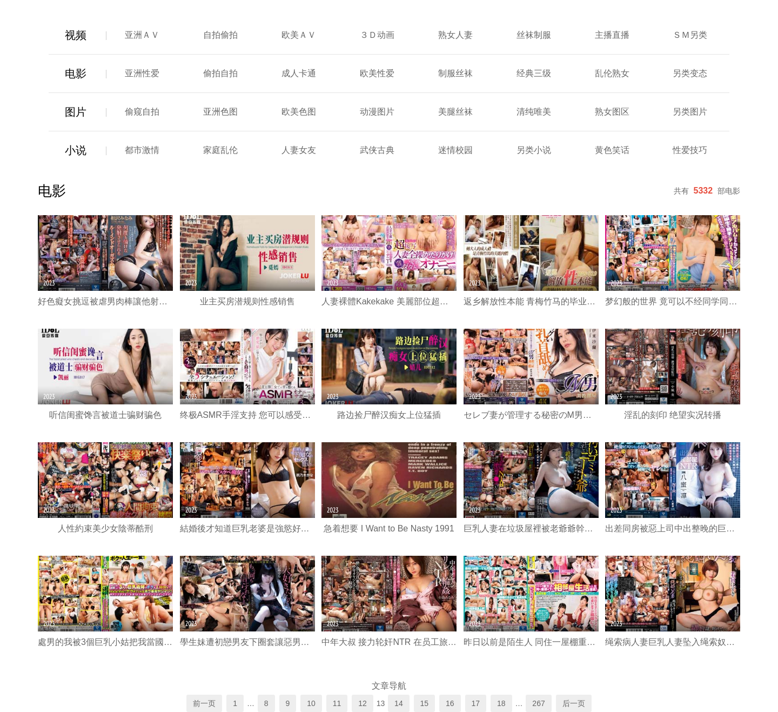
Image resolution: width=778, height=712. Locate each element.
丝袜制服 (534, 34)
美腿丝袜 (455, 111)
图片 (75, 112)
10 (311, 703)
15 (424, 703)
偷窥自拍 (142, 111)
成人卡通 (298, 73)
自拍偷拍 (220, 34)
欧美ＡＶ (298, 34)
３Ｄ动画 (377, 34)
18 (501, 703)
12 (362, 703)
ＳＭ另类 (690, 34)
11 (337, 703)
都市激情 (142, 150)
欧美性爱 (377, 73)
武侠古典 (377, 150)
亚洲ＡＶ (142, 34)
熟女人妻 (455, 34)
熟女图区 (612, 111)
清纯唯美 (534, 111)
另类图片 (690, 111)
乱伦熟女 (612, 73)
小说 (75, 150)
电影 (75, 73)
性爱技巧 (690, 150)
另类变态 (690, 73)
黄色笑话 (612, 150)
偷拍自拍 (220, 73)
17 (476, 703)
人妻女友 (298, 150)
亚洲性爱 (142, 73)
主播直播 (612, 34)
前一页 (204, 703)
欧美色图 (298, 111)
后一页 (573, 703)
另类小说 (534, 150)
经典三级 (534, 73)
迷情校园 (455, 150)
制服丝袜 (455, 73)
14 (398, 703)
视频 (75, 35)
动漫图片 (377, 111)
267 (538, 703)
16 (450, 703)
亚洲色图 (220, 111)
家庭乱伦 (220, 150)
